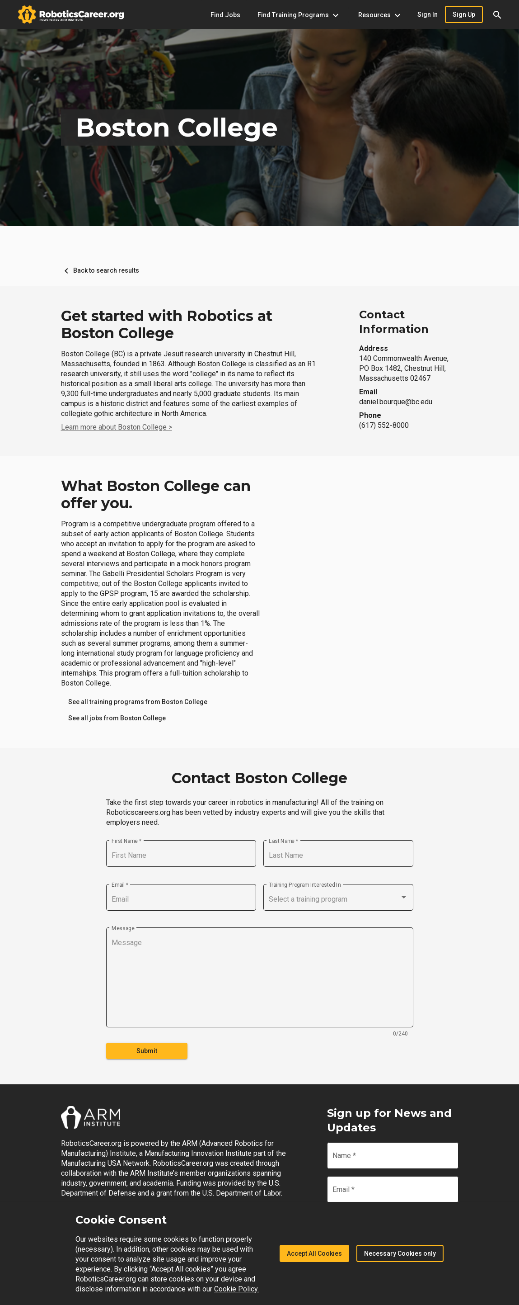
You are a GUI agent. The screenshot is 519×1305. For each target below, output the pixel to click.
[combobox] (338, 899)
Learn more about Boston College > (116, 427)
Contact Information (394, 322)
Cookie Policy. (236, 1289)
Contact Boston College (259, 778)
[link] (138, 702)
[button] (497, 14)
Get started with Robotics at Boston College (166, 324)
